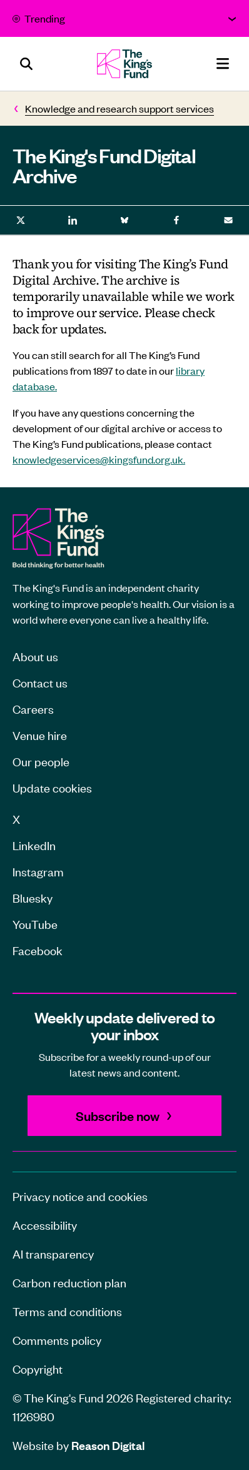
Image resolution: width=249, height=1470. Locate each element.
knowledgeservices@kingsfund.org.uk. (99, 459)
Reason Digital (108, 1445)
